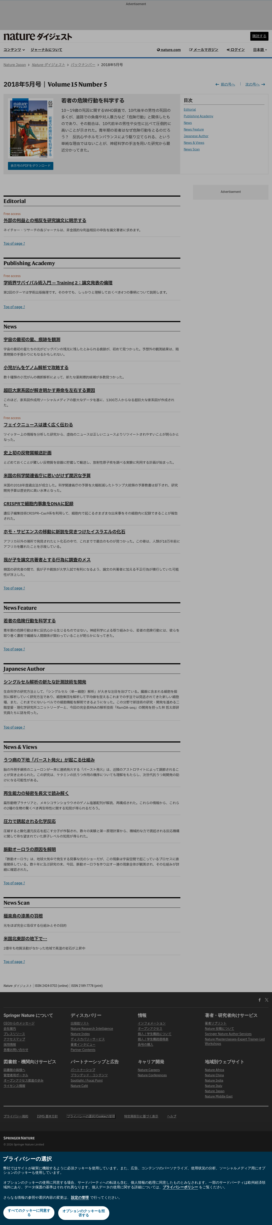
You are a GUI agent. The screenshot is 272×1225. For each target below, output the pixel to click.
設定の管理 (80, 1198)
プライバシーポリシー (180, 1188)
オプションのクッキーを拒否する (84, 1213)
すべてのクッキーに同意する (28, 1213)
